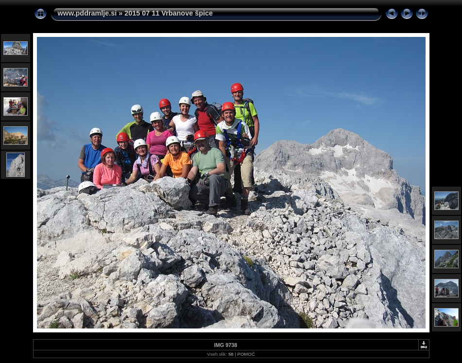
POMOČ (246, 354)
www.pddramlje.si (87, 13)
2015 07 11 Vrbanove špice (168, 13)
